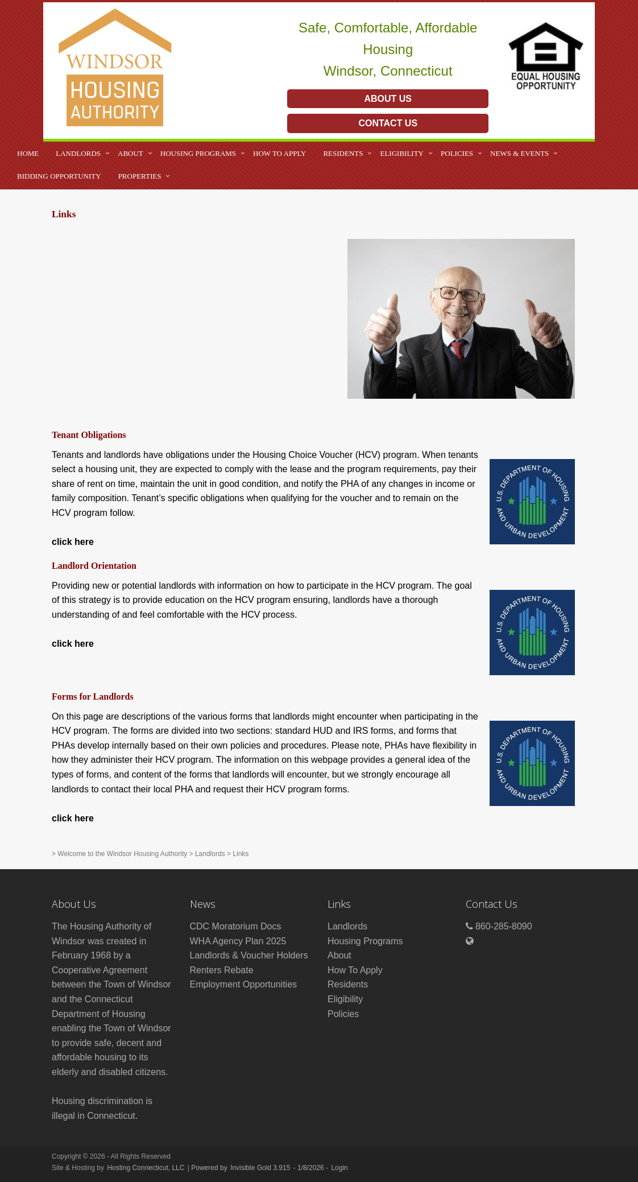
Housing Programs (198, 153)
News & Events (519, 153)
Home (28, 153)
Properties (139, 176)
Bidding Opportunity (59, 176)
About (130, 153)
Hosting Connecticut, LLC (145, 1168)
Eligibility (402, 153)
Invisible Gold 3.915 (261, 1168)
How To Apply (279, 153)
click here (73, 542)
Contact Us (387, 123)
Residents (343, 153)
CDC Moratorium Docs (235, 926)
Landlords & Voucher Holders (249, 955)
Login (339, 1168)
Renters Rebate (222, 970)
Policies (457, 153)
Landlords (78, 153)
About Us (388, 99)
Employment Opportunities (243, 984)
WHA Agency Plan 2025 (238, 941)
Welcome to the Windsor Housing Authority (122, 854)
